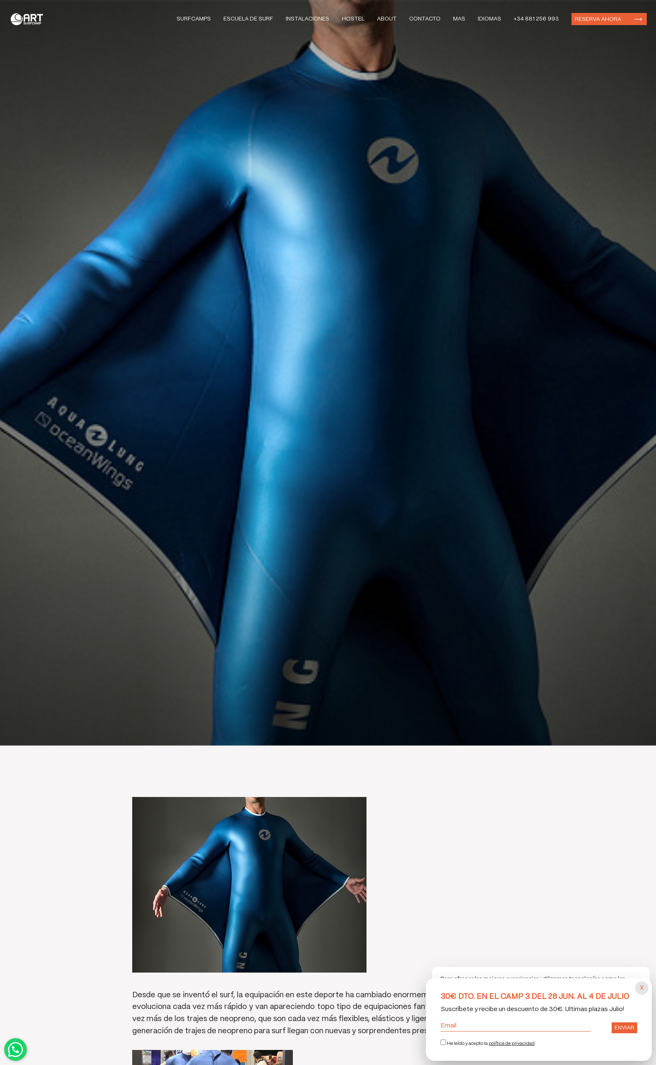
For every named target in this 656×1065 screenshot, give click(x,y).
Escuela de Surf (248, 19)
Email (516, 1025)
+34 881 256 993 (536, 19)
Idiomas (489, 19)
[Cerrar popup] (641, 988)
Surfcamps (194, 19)
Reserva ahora (598, 19)
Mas (459, 19)
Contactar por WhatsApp (15, 1049)
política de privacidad (512, 1044)
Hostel (353, 19)
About (387, 19)
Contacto (425, 19)
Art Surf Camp (29, 19)
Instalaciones (307, 19)
